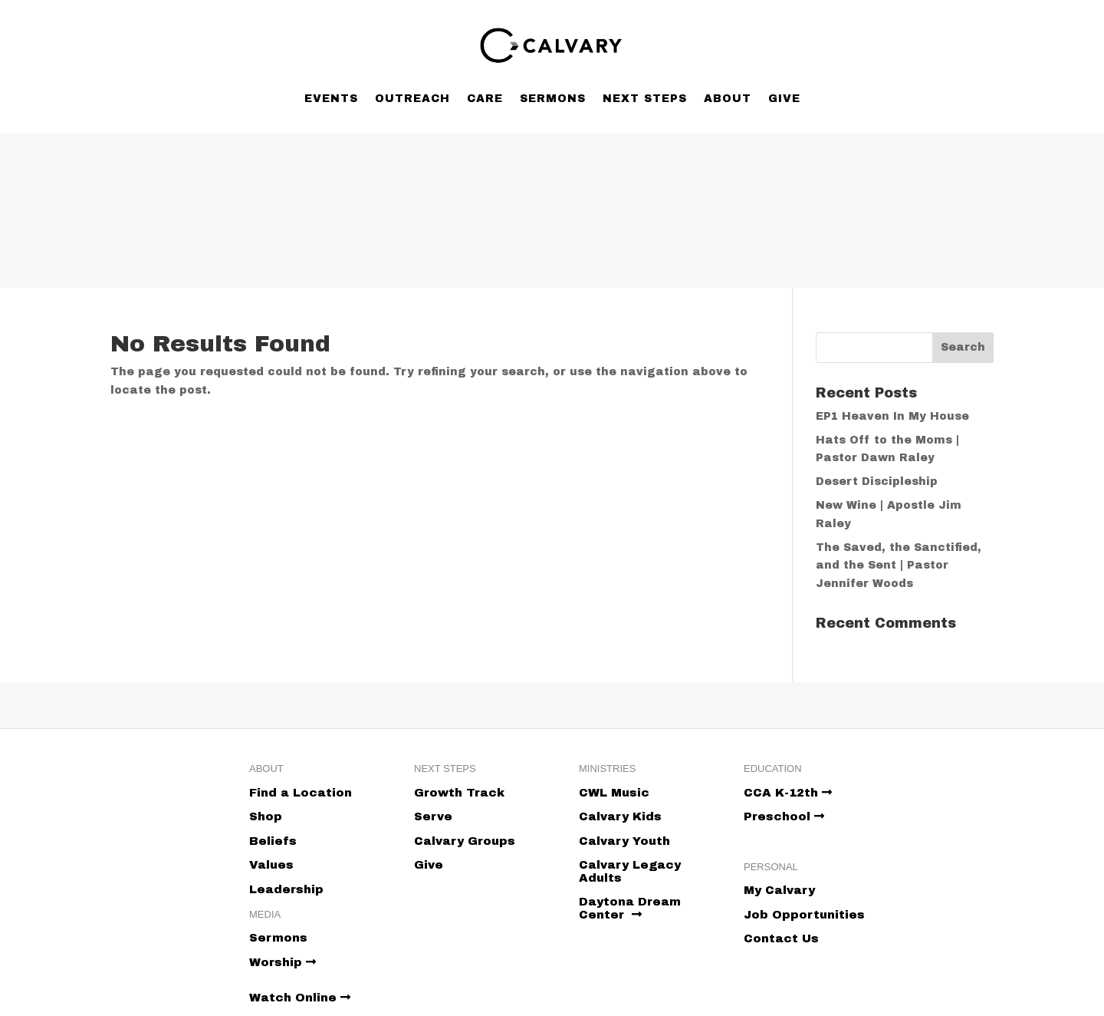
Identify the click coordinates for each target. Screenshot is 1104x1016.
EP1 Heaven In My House (892, 416)
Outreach (412, 98)
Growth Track (459, 793)
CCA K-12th (788, 793)
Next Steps (645, 98)
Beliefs (273, 841)
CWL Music (614, 793)
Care (485, 98)
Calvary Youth (624, 841)
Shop (265, 816)
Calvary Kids (620, 816)
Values (271, 865)
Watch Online (299, 997)
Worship (282, 962)
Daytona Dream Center (630, 908)
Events (331, 98)
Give (784, 98)
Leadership (286, 889)
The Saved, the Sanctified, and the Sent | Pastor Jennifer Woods (898, 566)
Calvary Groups (464, 841)
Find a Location (300, 793)
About (727, 98)
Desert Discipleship (877, 481)
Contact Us (781, 938)
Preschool (784, 816)
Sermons (553, 98)
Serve (433, 816)
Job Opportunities (804, 915)
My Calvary (779, 890)
